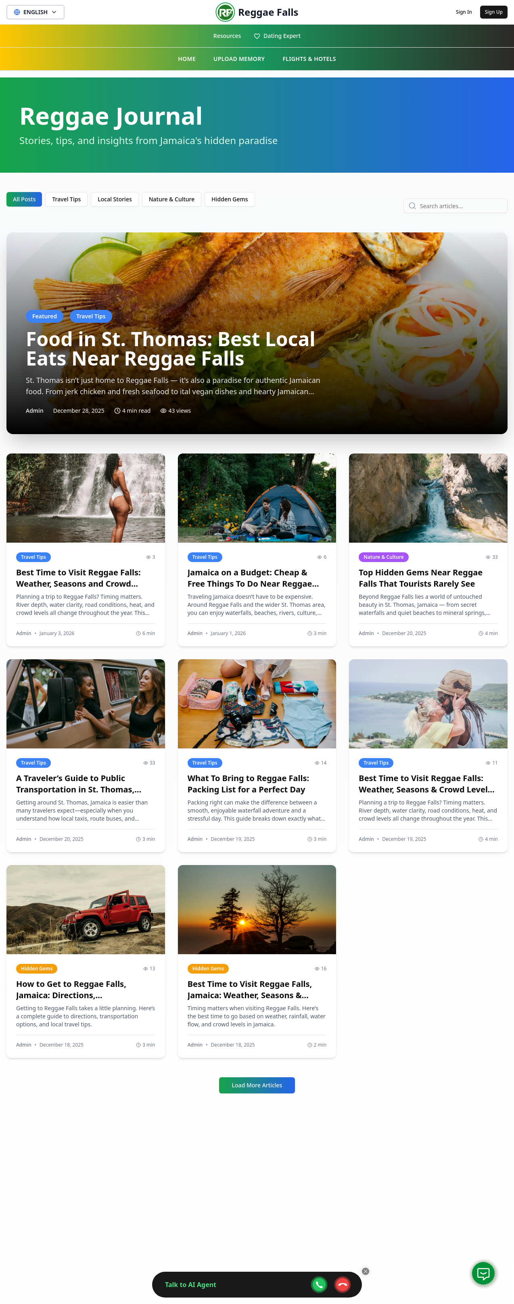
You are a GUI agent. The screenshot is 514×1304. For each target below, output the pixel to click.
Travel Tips (66, 199)
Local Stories (115, 199)
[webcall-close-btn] (342, 1284)
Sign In (464, 11)
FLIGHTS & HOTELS (309, 59)
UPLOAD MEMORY (239, 59)
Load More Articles (257, 1085)
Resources (227, 36)
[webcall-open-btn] (319, 1284)
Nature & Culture (172, 199)
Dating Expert (277, 36)
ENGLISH (35, 12)
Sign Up (494, 11)
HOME (187, 59)
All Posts (24, 199)
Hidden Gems (229, 199)
